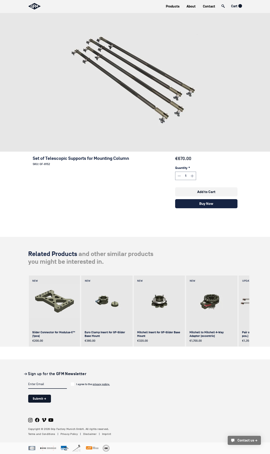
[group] (134, 311)
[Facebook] (37, 420)
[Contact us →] (244, 440)
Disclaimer (89, 434)
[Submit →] (39, 399)
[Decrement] (179, 176)
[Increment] (192, 176)
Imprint (106, 434)
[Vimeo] (44, 420)
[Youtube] (51, 420)
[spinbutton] (186, 176)
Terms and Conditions (41, 434)
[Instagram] (30, 420)
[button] (172, 6)
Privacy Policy (69, 434)
